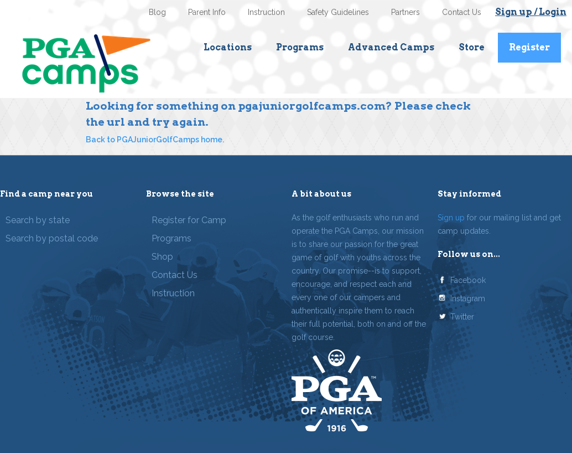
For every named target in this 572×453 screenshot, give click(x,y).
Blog (157, 12)
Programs (300, 47)
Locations (228, 47)
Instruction (266, 12)
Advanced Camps (391, 47)
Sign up (451, 217)
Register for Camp (189, 220)
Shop (162, 256)
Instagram (467, 298)
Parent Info (207, 12)
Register (529, 47)
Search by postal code (52, 238)
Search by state (38, 220)
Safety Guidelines (338, 12)
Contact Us (461, 12)
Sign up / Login (530, 12)
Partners (405, 12)
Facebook (468, 280)
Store (472, 47)
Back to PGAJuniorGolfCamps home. (155, 139)
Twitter (462, 316)
